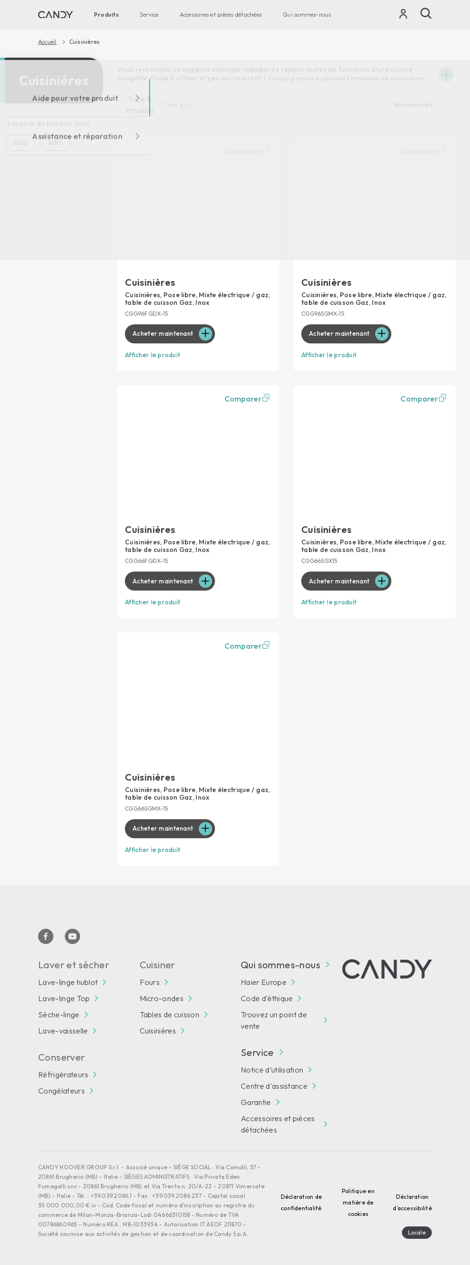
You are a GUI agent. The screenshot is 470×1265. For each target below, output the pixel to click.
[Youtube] (72, 934)
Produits (106, 14)
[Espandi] (446, 74)
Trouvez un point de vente (274, 1017)
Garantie (256, 1099)
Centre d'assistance (274, 1083)
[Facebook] (45, 934)
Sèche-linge (59, 1012)
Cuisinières (158, 1028)
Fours (150, 979)
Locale (417, 1230)
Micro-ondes (162, 996)
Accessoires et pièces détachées (221, 14)
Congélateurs (61, 1088)
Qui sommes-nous (307, 14)
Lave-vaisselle (63, 1028)
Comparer (248, 151)
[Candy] (55, 15)
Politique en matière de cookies (358, 1200)
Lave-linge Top (64, 996)
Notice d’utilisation (272, 1067)
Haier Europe (263, 979)
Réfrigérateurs (63, 1072)
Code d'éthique (267, 996)
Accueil (47, 42)
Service (149, 14)
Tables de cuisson (169, 1012)
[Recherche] (426, 13)
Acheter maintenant (164, 334)
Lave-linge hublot (68, 979)
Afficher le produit (154, 355)
